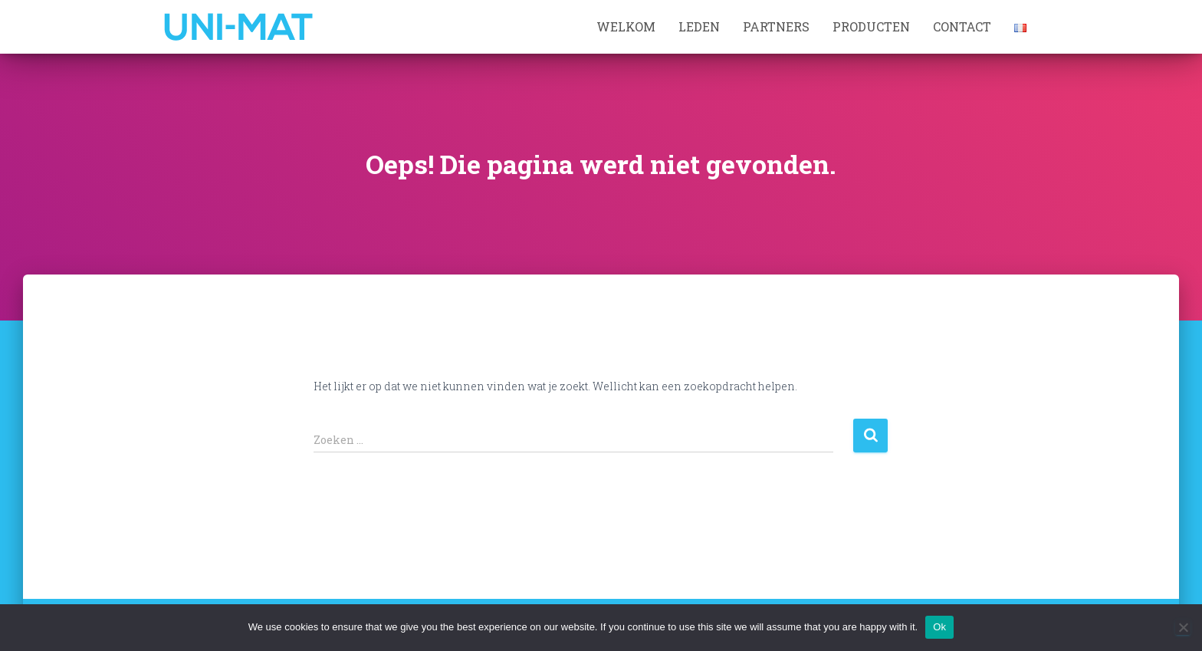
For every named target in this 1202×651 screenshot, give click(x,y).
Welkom (625, 26)
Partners (776, 26)
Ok (939, 627)
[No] (1183, 627)
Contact (962, 26)
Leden (699, 26)
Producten (871, 26)
